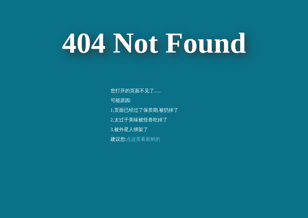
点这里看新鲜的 (143, 139)
